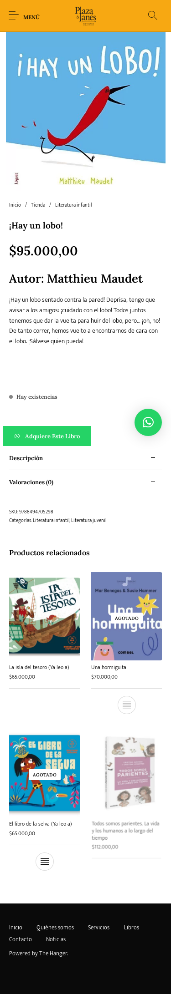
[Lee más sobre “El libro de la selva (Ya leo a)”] (44, 859)
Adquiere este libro (52, 436)
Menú (31, 17)
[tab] (85, 458)
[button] (85, 436)
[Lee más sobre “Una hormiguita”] (126, 705)
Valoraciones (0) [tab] (31, 482)
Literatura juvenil (88, 521)
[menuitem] (15, 928)
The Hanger (53, 953)
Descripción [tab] (26, 458)
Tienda (38, 205)
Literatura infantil (73, 205)
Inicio (15, 205)
